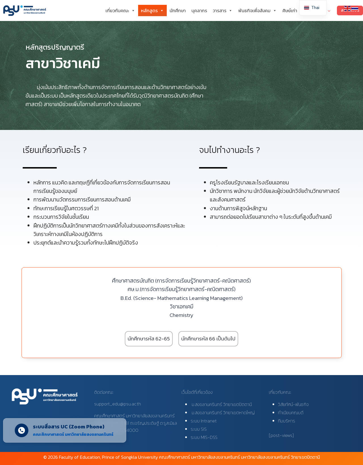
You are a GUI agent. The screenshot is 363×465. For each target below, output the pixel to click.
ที (279, 420)
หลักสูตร (152, 10)
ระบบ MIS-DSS (204, 437)
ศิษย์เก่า (289, 10)
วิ (279, 404)
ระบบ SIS (199, 429)
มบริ (284, 420)
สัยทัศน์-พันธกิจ (294, 404)
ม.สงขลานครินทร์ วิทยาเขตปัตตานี (221, 404)
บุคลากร (199, 10)
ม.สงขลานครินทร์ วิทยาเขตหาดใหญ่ (223, 412)
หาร (291, 420)
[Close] (120, 434)
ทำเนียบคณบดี (290, 412)
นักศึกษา (178, 10)
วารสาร (223, 10)
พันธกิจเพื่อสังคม (257, 10)
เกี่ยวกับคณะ (120, 10)
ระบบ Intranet (204, 420)
